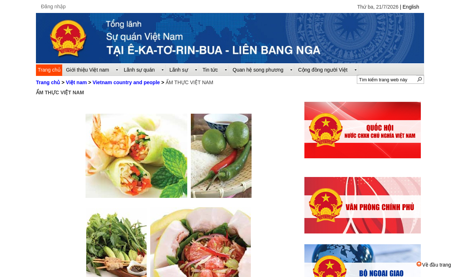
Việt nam (76, 82)
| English (409, 7)
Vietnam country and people (126, 82)
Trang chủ (48, 82)
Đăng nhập (53, 6)
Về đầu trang (434, 265)
